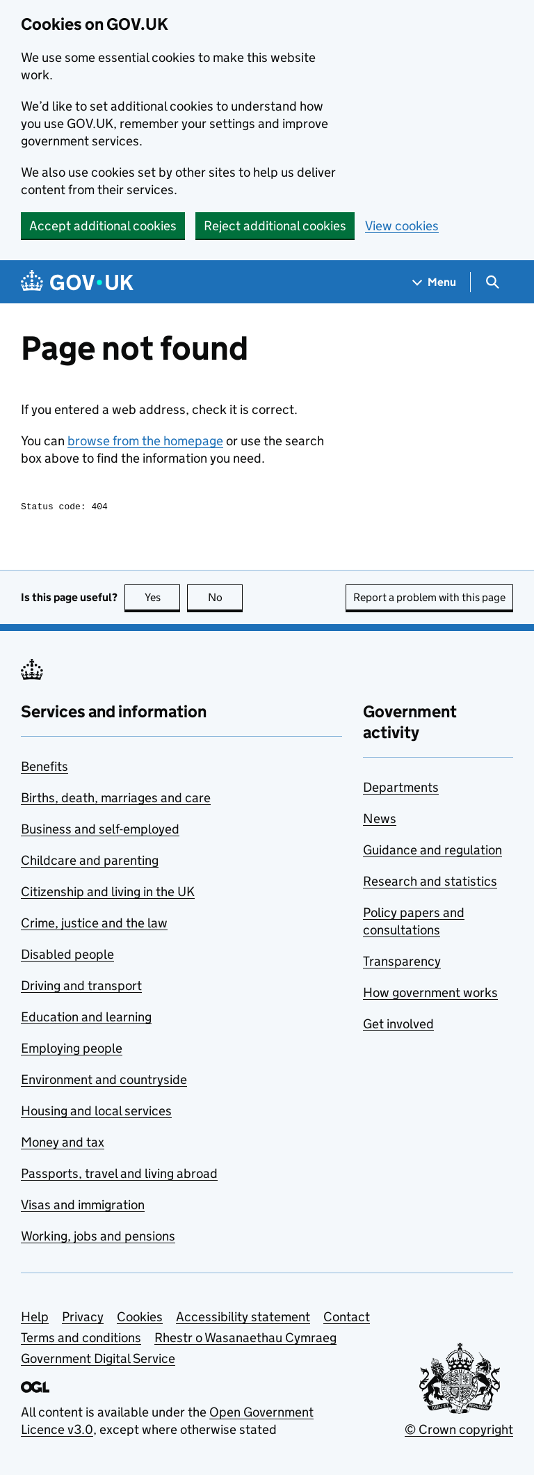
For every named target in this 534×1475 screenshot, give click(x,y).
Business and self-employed (100, 831)
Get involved (398, 1026)
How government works (430, 995)
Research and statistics (430, 883)
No (225, 599)
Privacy (83, 1319)
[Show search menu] (492, 282)
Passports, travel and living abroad (119, 1175)
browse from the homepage (145, 441)
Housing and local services (96, 1113)
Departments (401, 789)
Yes (163, 599)
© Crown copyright (459, 1432)
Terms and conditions (81, 1340)
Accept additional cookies (103, 226)
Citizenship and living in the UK (108, 894)
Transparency (402, 963)
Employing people (71, 1050)
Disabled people (67, 956)
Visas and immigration (83, 1207)
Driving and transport (81, 988)
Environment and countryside (104, 1082)
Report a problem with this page (429, 599)
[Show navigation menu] (434, 282)
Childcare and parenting (90, 862)
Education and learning (86, 1019)
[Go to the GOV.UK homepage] (77, 282)
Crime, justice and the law (94, 925)
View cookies (402, 225)
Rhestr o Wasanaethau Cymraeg (245, 1340)
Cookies (140, 1319)
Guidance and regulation (432, 852)
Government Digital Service (98, 1361)
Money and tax (62, 1144)
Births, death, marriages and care (116, 800)
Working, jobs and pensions (98, 1238)
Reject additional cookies (275, 226)
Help (35, 1319)
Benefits (44, 768)
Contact (346, 1319)
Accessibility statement (243, 1319)
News (379, 821)
